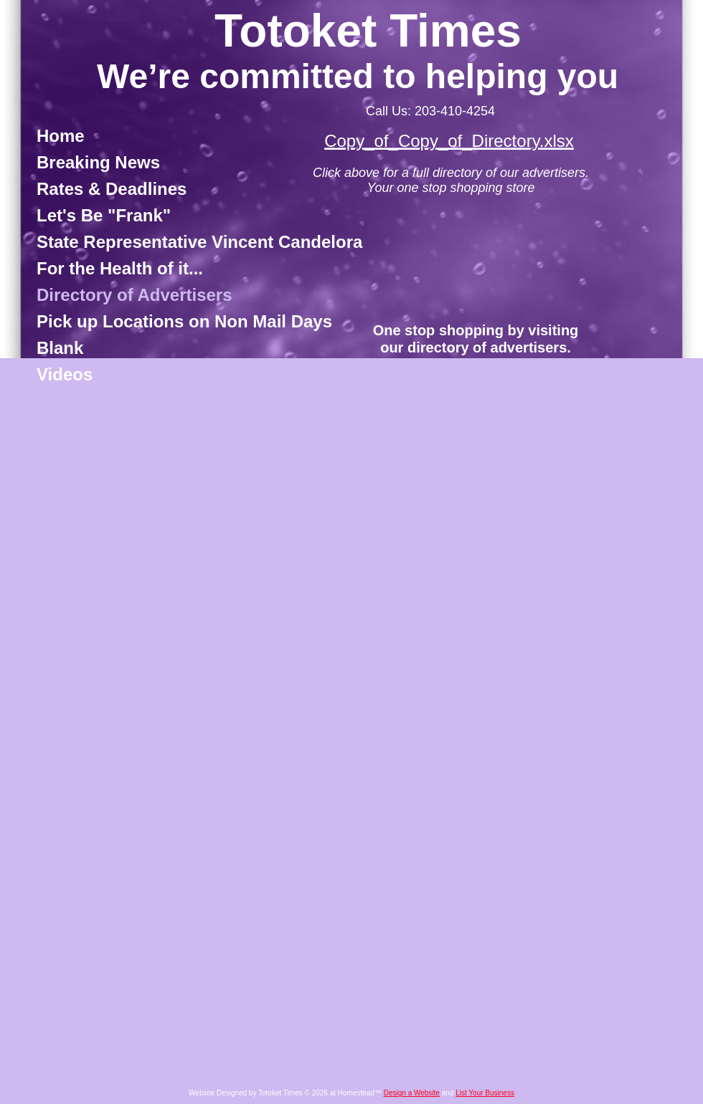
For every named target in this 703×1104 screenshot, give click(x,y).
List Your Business (485, 1093)
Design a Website (412, 1093)
